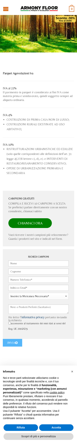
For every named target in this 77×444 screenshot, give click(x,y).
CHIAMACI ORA (30, 223)
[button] (72, 371)
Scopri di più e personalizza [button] (38, 436)
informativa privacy (32, 317)
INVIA (12, 343)
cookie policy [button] (57, 392)
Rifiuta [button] (21, 427)
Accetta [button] (56, 427)
